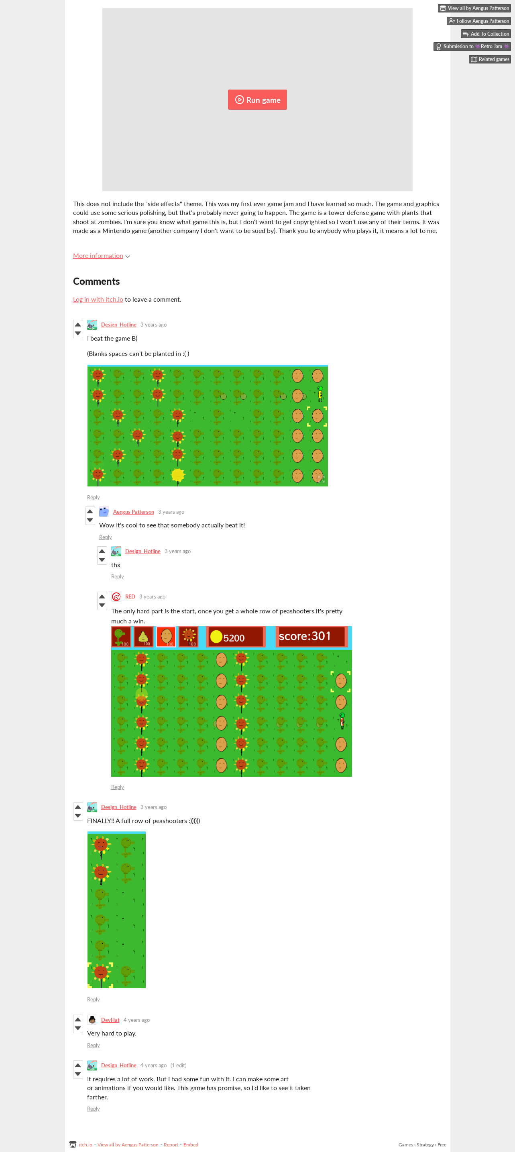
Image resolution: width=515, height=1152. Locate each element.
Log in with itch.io (98, 299)
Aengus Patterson (133, 512)
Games (406, 1145)
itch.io (85, 1145)
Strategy (425, 1145)
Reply (93, 497)
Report (171, 1145)
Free (442, 1145)
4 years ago (137, 1020)
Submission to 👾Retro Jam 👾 (472, 46)
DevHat (110, 1020)
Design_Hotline (118, 324)
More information (101, 255)
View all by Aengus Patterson (128, 1145)
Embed (190, 1145)
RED (130, 596)
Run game (258, 99)
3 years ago (153, 324)
